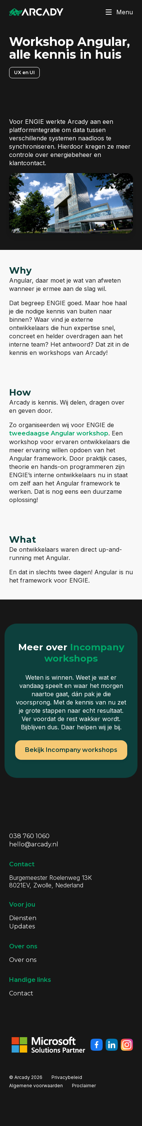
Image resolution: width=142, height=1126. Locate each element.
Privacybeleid (66, 1077)
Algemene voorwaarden (36, 1085)
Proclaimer (84, 1085)
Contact (21, 993)
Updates (22, 926)
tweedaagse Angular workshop (58, 433)
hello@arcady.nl (33, 844)
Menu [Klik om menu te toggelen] (118, 12)
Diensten (22, 918)
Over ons (22, 959)
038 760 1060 (29, 836)
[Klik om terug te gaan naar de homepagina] (36, 12)
